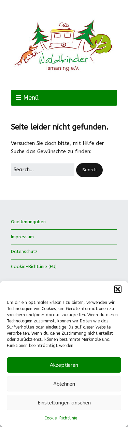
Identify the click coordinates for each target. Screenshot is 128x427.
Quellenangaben (28, 221)
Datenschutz (24, 251)
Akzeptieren (64, 365)
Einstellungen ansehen (64, 403)
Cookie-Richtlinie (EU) (34, 266)
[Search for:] (42, 169)
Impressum (22, 236)
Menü (31, 98)
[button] (117, 289)
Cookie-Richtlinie (60, 418)
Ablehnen (64, 384)
